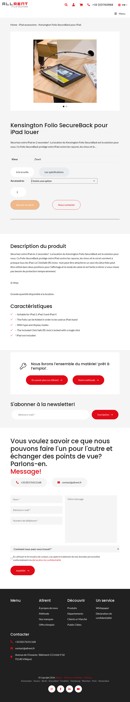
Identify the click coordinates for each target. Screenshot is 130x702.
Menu (119, 13)
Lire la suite (22, 171)
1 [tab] (63, 106)
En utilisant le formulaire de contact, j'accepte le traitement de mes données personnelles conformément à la (56, 558)
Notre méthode (86, 379)
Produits (72, 607)
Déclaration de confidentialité (104, 615)
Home (13, 24)
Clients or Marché (77, 619)
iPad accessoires (28, 24)
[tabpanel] (65, 71)
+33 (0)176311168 (28, 482)
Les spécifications (54, 171)
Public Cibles (74, 624)
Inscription (103, 414)
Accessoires (17, 180)
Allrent (59, 677)
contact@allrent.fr (69, 482)
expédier (21, 570)
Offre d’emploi (46, 624)
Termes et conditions (73, 677)
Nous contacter (66, 204)
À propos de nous (48, 607)
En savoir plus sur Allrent (45, 379)
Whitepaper (102, 607)
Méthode (44, 613)
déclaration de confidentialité (46, 560)
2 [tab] (66, 106)
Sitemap (88, 677)
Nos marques (46, 619)
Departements (75, 613)
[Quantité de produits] (18, 192)
